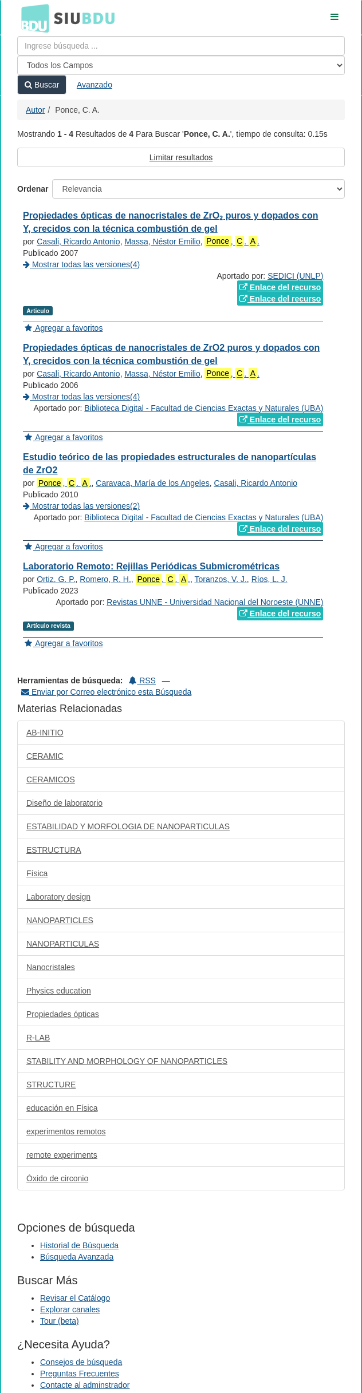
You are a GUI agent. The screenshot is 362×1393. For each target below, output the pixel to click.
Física (37, 873)
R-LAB (38, 1037)
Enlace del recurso (280, 287)
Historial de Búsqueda (79, 1245)
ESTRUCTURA (53, 849)
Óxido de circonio (57, 1178)
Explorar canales (70, 1309)
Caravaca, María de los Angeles (152, 483)
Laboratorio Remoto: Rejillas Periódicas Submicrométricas (151, 566)
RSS (142, 680)
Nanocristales (50, 967)
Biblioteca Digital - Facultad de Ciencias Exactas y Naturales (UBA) (203, 408)
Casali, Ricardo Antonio (78, 241)
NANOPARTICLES (59, 920)
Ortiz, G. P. (56, 579)
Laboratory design (58, 896)
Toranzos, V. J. (221, 579)
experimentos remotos (66, 1131)
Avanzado (94, 84)
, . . (231, 241)
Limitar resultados (181, 157)
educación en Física (62, 1108)
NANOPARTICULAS (62, 943)
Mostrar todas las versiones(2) (81, 505)
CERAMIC (45, 756)
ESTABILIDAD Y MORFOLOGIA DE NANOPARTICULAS (128, 826)
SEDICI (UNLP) (295, 275)
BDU (32, 17)
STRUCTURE (51, 1084)
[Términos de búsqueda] (181, 46)
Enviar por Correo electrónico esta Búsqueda (106, 691)
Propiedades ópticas (62, 1014)
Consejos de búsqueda (81, 1362)
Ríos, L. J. (269, 579)
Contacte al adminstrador (84, 1385)
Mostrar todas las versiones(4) (81, 264)
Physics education (58, 990)
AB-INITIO (45, 732)
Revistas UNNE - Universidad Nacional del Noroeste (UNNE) (215, 602)
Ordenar (32, 188)
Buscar (42, 84)
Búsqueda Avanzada (76, 1256)
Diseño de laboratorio (64, 803)
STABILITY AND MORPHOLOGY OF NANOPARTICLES (126, 1061)
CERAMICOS (50, 779)
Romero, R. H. (105, 579)
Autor (35, 109)
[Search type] (181, 65)
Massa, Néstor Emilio (162, 241)
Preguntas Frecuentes (79, 1373)
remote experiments (61, 1154)
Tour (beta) (59, 1320)
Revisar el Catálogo (75, 1298)
